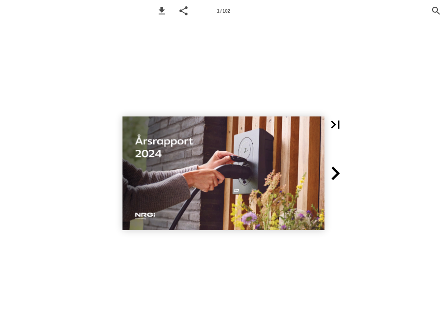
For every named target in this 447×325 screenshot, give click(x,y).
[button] (162, 11)
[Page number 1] (224, 11)
